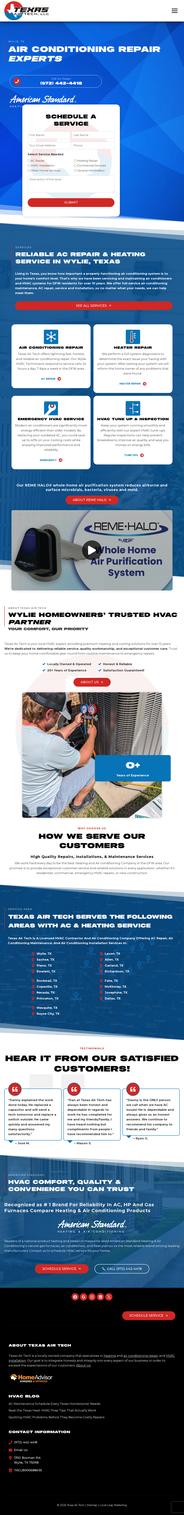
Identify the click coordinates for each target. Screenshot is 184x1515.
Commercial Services (91, 165)
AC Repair (37, 160)
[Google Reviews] (83, 1297)
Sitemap (92, 1505)
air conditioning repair (140, 1355)
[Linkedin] (100, 1297)
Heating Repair (87, 160)
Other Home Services (45, 170)
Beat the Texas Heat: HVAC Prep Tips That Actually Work (52, 1410)
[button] (92, 550)
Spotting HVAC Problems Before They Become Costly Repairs (57, 1417)
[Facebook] (75, 1297)
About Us (83, 1365)
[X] (108, 1297)
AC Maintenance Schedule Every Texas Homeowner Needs (54, 1404)
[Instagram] (92, 1297)
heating (110, 1355)
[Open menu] (174, 10)
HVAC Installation (42, 165)
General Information (91, 170)
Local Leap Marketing (113, 1505)
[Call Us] (56, 81)
